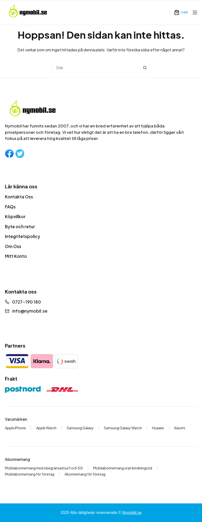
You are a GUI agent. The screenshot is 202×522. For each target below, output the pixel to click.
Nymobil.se (132, 513)
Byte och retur (20, 226)
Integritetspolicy (22, 236)
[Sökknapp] (145, 67)
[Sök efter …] (96, 67)
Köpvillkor (15, 216)
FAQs (10, 206)
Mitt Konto (16, 256)
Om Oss (13, 246)
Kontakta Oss (19, 196)
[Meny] (195, 12)
